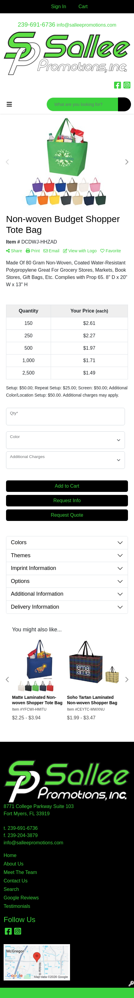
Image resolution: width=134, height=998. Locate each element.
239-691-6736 (37, 24)
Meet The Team (20, 872)
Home (10, 855)
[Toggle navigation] (9, 104)
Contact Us (15, 880)
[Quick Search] (82, 104)
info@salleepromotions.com (86, 25)
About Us (14, 863)
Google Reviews (21, 897)
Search (11, 889)
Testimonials (17, 906)
